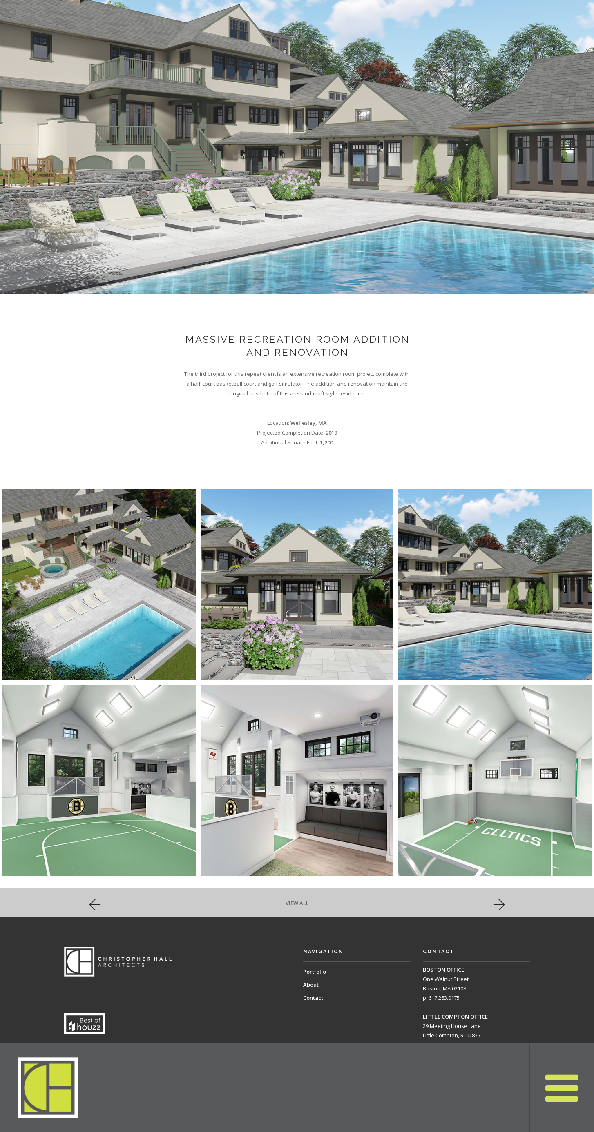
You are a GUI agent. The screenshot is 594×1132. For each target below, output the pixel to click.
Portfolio (314, 971)
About (311, 984)
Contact (313, 997)
